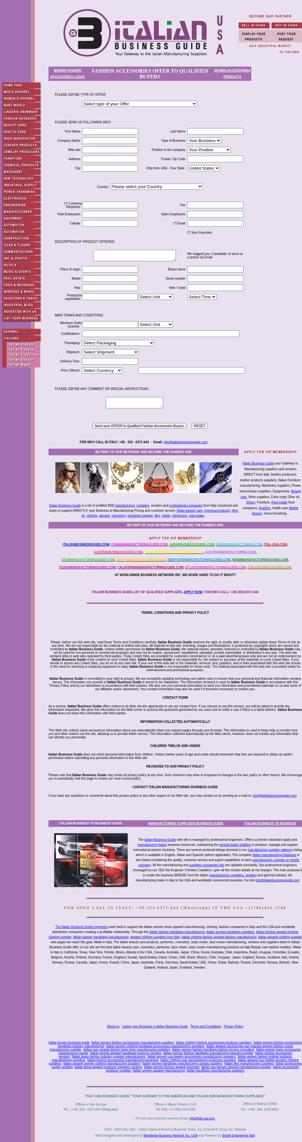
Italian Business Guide (258, 463)
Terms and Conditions (205, 1026)
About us (113, 1026)
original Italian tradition (235, 845)
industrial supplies (140, 515)
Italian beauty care (190, 510)
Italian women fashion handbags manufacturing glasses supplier (208, 1053)
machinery (119, 515)
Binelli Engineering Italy (238, 1135)
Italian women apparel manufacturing (159, 1070)
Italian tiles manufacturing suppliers (249, 1063)
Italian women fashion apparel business (171, 1067)
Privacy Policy (233, 1026)
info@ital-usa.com (202, 1118)
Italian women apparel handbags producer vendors (125, 1053)
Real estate (279, 502)
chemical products (217, 510)
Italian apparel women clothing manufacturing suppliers (102, 1063)
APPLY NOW (193, 592)
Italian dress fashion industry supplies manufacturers (108, 1056)
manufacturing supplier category (270, 850)
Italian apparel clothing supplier (280, 937)
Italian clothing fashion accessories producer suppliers (214, 1042)
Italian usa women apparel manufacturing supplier (236, 1067)
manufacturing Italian (152, 845)
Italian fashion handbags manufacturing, (177, 932)
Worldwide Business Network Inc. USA (170, 1135)
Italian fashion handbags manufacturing (101, 937)
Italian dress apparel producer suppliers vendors (108, 1067)
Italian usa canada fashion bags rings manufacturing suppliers (126, 1049)
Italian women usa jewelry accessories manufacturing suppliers (191, 1056)
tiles (157, 515)
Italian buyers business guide (69, 1042)
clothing (92, 515)
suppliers (143, 505)
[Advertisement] (176, 996)
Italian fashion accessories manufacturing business (123, 1060)
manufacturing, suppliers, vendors (233, 875)
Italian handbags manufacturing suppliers (215, 1070)
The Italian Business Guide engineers (81, 927)
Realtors (265, 508)
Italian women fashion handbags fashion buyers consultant (213, 1049)
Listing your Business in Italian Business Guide (155, 1026)
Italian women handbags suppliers (230, 932)
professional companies (185, 505)
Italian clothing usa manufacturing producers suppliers (198, 1060)
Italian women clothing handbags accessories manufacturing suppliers (155, 1046)
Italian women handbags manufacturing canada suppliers (182, 1063)
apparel (104, 515)
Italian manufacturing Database (274, 855)
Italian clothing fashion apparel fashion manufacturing (219, 937)
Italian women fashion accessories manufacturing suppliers (132, 1042)
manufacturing (125, 505)
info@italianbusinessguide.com (186, 442)
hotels (166, 515)
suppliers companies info (207, 865)
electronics (179, 515)
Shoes (250, 502)
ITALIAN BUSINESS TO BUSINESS (270, 823)
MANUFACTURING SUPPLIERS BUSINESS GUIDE (185, 823)
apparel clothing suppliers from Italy (155, 937)
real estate (196, 515)
